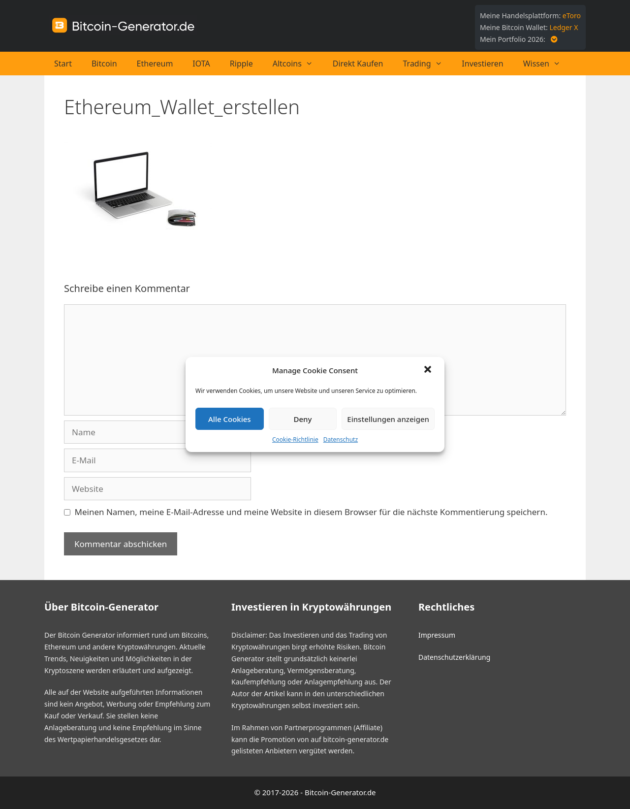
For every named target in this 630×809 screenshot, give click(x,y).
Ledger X (563, 27)
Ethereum (155, 63)
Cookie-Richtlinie (295, 439)
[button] (429, 370)
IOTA (201, 63)
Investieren (482, 63)
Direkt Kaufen (358, 63)
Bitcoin (104, 63)
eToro (572, 15)
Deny (303, 419)
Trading (427, 63)
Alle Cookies (229, 419)
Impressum (436, 635)
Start (63, 63)
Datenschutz (340, 439)
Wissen (546, 63)
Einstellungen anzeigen (388, 419)
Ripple (241, 63)
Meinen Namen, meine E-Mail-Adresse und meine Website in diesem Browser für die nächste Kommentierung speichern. (311, 512)
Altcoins (298, 63)
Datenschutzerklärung (454, 657)
